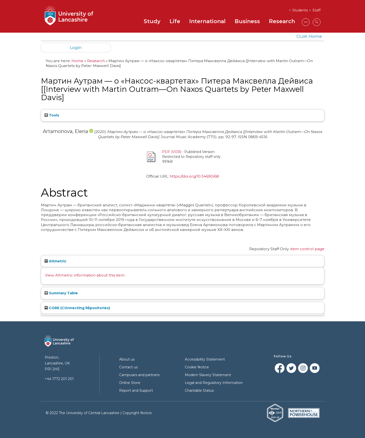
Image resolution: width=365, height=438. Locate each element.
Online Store (129, 383)
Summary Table (61, 293)
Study (152, 21)
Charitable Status (199, 390)
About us (126, 359)
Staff (316, 10)
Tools (52, 115)
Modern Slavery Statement (208, 375)
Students (300, 10)
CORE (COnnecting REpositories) (77, 308)
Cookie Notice (197, 367)
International (207, 21)
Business (247, 21)
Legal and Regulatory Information (214, 383)
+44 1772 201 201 (59, 379)
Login (76, 47)
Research (282, 21)
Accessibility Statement (205, 359)
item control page (307, 249)
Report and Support (136, 390)
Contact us (128, 367)
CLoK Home (309, 36)
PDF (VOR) (171, 152)
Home (77, 60)
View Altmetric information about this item (85, 275)
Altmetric (55, 261)
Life (174, 21)
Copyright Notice (137, 413)
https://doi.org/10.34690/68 (194, 176)
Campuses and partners (139, 375)
